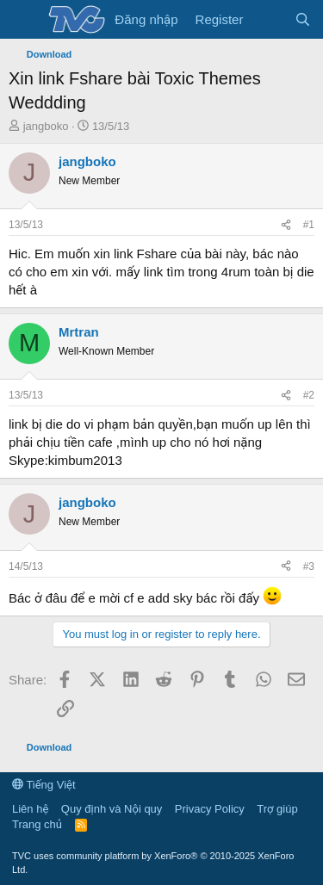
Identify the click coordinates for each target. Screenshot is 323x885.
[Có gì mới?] (268, 19)
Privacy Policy (210, 808)
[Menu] (23, 20)
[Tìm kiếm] (303, 19)
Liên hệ (30, 808)
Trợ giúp (277, 808)
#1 (308, 225)
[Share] (286, 225)
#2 (308, 395)
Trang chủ (37, 824)
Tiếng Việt (44, 784)
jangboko (46, 126)
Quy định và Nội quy (112, 808)
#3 (308, 566)
